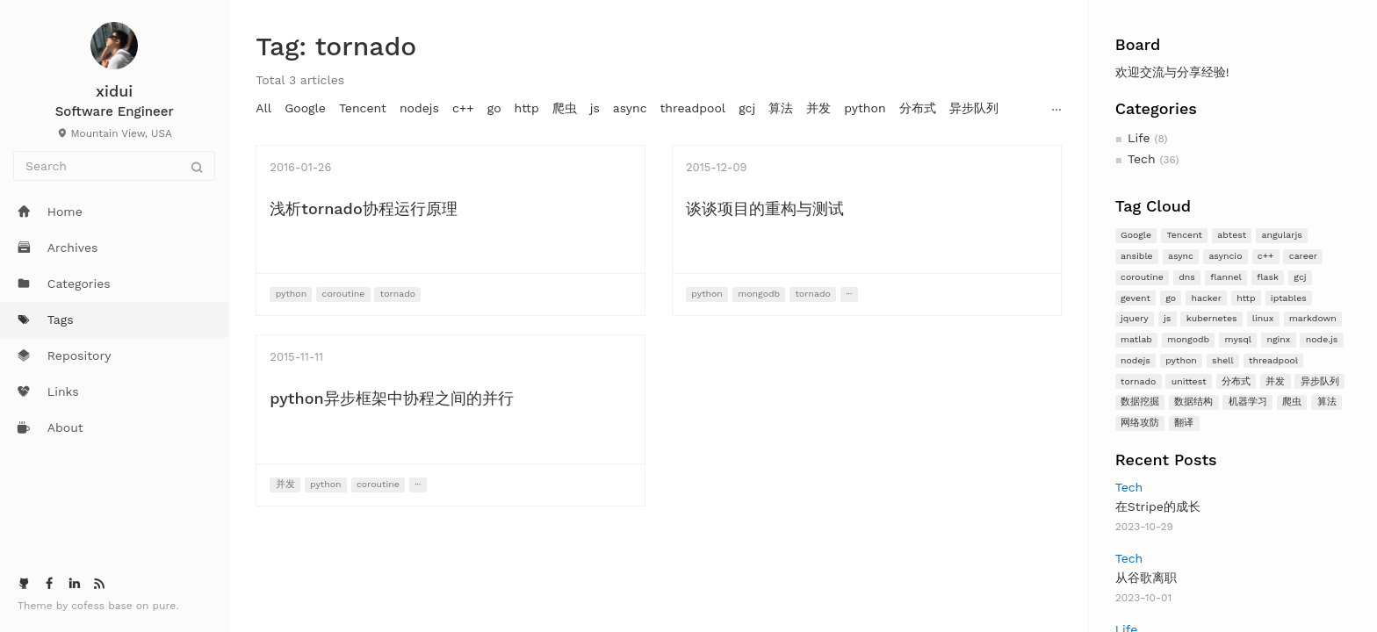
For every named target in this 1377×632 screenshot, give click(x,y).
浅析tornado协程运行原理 (363, 208)
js (1167, 318)
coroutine (1142, 277)
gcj (1300, 277)
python (1181, 360)
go (1170, 298)
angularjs (1282, 235)
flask (1268, 277)
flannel (1226, 277)
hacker (1207, 298)
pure (165, 606)
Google (1136, 235)
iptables (1289, 298)
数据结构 (1193, 401)
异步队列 (1320, 381)
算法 (1327, 401)
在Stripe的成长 (1157, 506)
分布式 (1236, 381)
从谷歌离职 (1146, 578)
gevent (1135, 298)
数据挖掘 (1140, 401)
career (1303, 256)
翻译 (1183, 422)
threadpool (1273, 360)
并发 (1275, 381)
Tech (1142, 159)
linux (1263, 318)
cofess (89, 606)
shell (1223, 360)
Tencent (1184, 235)
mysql (1238, 339)
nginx (1278, 339)
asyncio (1225, 256)
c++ (1266, 256)
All (263, 108)
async (1180, 256)
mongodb (1188, 339)
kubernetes (1211, 318)
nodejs (1135, 360)
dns (1187, 277)
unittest (1189, 381)
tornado (1138, 381)
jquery (1135, 318)
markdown (1313, 318)
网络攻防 (1140, 422)
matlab (1136, 339)
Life (1139, 138)
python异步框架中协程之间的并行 (391, 398)
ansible (1137, 256)
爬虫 (1291, 401)
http (1245, 298)
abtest (1231, 235)
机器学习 (1248, 401)
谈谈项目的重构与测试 (765, 208)
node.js (1322, 339)
